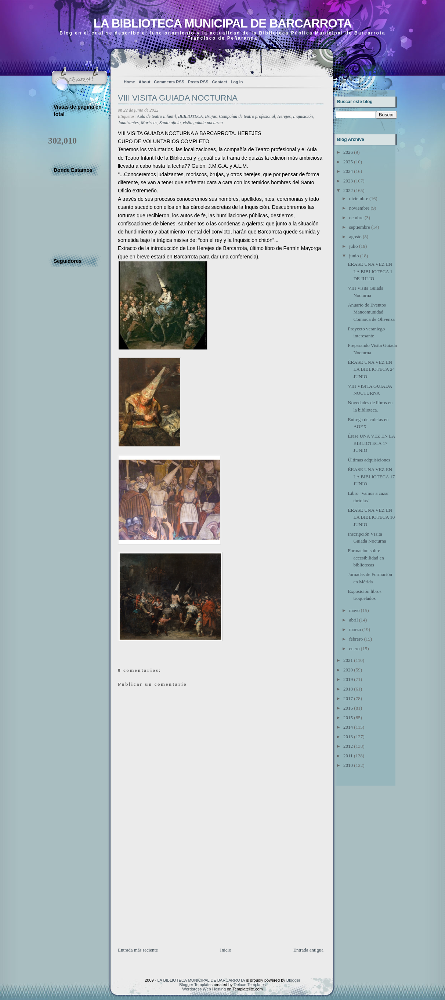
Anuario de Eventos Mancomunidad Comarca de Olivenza (371, 312)
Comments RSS (169, 82)
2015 (348, 717)
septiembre (359, 227)
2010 (348, 765)
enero (354, 648)
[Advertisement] (173, 895)
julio (353, 246)
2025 (348, 161)
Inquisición (303, 116)
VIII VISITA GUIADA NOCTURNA (178, 97)
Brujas (211, 116)
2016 (348, 708)
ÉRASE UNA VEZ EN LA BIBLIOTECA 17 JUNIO (371, 476)
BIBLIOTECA (190, 116)
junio (354, 255)
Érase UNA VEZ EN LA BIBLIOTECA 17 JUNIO (371, 443)
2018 (348, 689)
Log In (237, 82)
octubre (356, 217)
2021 (348, 660)
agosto (355, 236)
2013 (348, 736)
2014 (348, 727)
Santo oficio (170, 122)
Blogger (293, 980)
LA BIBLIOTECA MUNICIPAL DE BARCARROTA (222, 23)
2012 (348, 746)
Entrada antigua (308, 950)
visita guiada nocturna (203, 122)
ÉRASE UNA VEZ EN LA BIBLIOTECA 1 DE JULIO (370, 271)
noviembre (359, 208)
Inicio (225, 950)
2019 (348, 679)
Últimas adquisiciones (369, 460)
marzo (355, 629)
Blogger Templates (196, 984)
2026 (348, 152)
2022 (348, 190)
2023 (348, 181)
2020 (348, 670)
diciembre (358, 198)
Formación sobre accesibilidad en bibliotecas (366, 558)
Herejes (284, 116)
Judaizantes (128, 122)
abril (353, 620)
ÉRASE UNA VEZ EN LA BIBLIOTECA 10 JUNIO (371, 517)
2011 (348, 755)
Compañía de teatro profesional (247, 116)
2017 (348, 698)
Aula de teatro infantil (156, 116)
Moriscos (149, 122)
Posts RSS (198, 82)
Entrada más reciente (138, 950)
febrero (356, 639)
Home (129, 82)
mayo (354, 610)
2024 (348, 171)
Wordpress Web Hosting (204, 989)
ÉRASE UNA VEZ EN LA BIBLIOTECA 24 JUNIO (371, 369)
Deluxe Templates (250, 984)
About (145, 82)
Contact (219, 82)
